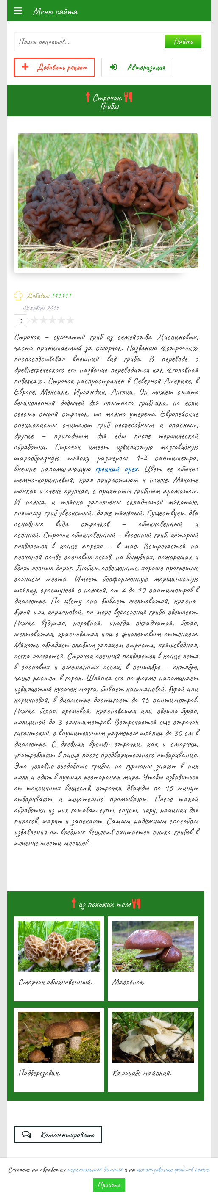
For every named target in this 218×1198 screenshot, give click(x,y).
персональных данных (94, 1169)
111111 (60, 295)
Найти (183, 41)
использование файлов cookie (173, 1169)
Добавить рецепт (54, 67)
